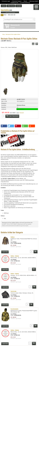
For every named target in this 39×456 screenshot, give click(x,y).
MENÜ (36, 7)
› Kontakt (18, 6)
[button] (4, 126)
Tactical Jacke (13, 291)
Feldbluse (13, 237)
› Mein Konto (10, 6)
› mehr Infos (5, 252)
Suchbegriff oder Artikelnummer (13, 19)
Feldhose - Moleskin (15, 256)
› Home (3, 6)
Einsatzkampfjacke (14, 309)
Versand (21, 112)
